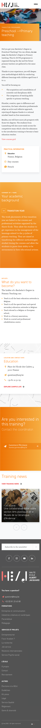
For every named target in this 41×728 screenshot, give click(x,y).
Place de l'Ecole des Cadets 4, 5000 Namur (19, 368)
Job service (6, 647)
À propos (5, 666)
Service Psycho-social (10, 655)
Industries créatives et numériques (16, 615)
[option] (20, 506)
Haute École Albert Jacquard (20, 5)
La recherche (7, 642)
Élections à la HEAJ (10, 686)
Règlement (6, 706)
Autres (5, 681)
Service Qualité (8, 702)
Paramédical (7, 619)
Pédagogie (6, 623)
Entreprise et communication (13, 611)
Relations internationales (12, 651)
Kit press (5, 694)
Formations (7, 606)
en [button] (32, 724)
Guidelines (6, 690)
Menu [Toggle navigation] (36, 4)
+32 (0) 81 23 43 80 (11, 601)
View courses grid (9, 139)
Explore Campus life (12, 387)
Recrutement (7, 674)
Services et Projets (10, 630)
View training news (10, 484)
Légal (4, 698)
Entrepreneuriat (8, 634)
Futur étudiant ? (8, 638)
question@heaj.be (14, 375)
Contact (5, 670)
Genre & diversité (9, 710)
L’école (5, 661)
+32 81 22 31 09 (12, 380)
